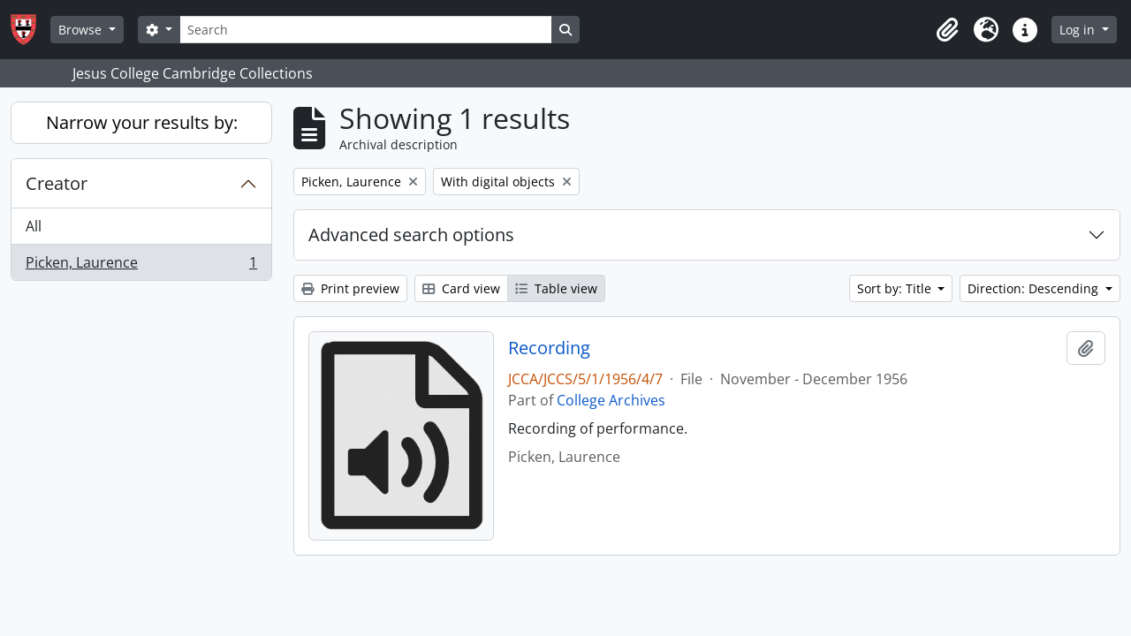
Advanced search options (411, 234)
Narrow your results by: (142, 122)
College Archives (611, 400)
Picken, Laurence (141, 266)
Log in (1078, 29)
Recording (549, 348)
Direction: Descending (1035, 288)
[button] (947, 30)
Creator (56, 183)
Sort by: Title (896, 288)
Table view (556, 288)
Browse (81, 29)
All (34, 226)
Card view (461, 288)
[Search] (365, 29)
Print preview (350, 288)
